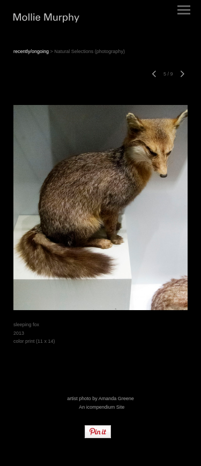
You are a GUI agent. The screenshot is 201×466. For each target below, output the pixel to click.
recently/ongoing (31, 51)
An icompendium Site (101, 407)
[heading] (46, 19)
